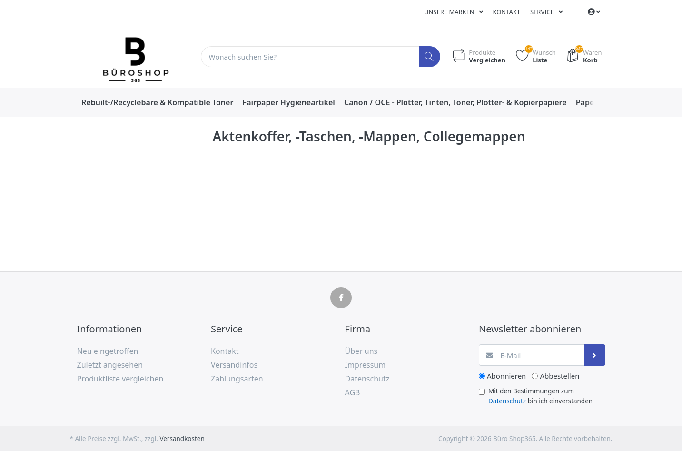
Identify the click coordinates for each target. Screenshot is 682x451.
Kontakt (506, 12)
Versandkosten (181, 438)
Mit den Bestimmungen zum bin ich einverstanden (540, 396)
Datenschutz (507, 401)
